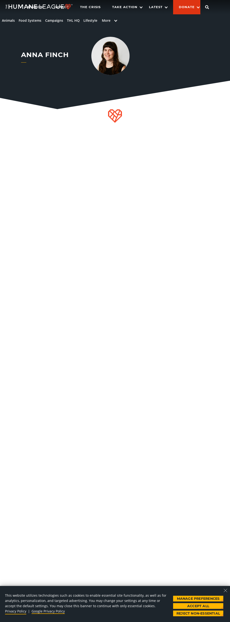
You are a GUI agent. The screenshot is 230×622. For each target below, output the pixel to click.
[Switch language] (222, 7)
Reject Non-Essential (198, 613)
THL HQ (73, 20)
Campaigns (54, 20)
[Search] (207, 7)
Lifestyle (90, 20)
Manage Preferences (198, 598)
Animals (8, 20)
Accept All (198, 606)
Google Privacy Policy (48, 611)
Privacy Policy (15, 611)
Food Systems (30, 20)
